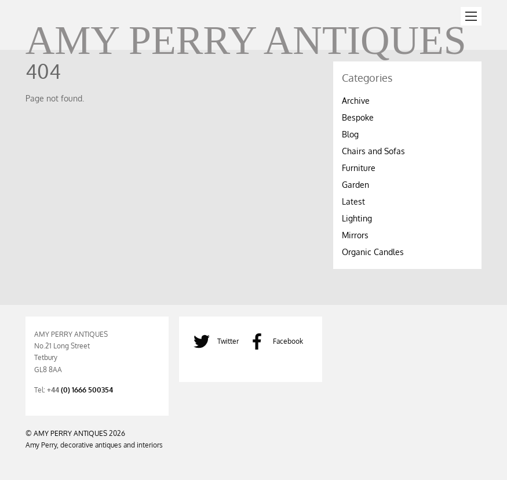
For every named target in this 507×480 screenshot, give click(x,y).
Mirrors (355, 235)
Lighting (357, 218)
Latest (353, 201)
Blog (350, 134)
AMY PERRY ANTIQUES (70, 433)
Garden (355, 185)
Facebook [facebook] (273, 341)
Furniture (358, 168)
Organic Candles (373, 252)
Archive (356, 101)
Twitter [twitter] (213, 341)
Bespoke (358, 117)
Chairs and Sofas (373, 151)
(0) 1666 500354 (87, 389)
